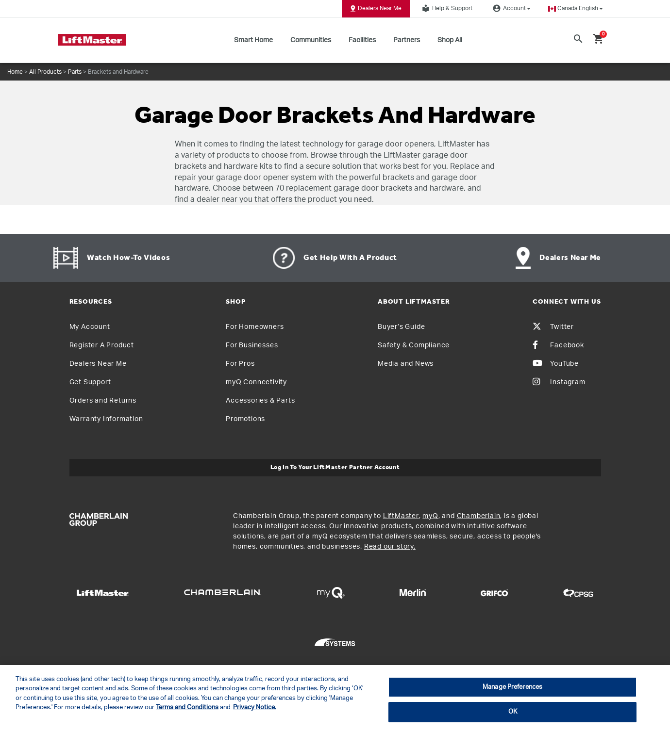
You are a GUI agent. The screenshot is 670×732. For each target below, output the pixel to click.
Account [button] (510, 8)
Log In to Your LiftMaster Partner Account (335, 467)
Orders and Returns (102, 400)
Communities (310, 40)
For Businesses (252, 345)
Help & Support (445, 8)
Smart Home (253, 40)
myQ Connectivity (256, 382)
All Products (45, 72)
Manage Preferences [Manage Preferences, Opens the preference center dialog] (512, 687)
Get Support (90, 382)
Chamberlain (479, 516)
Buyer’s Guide (401, 327)
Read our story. (390, 546)
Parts (75, 72)
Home (15, 72)
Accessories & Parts (260, 400)
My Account (89, 327)
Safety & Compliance (414, 345)
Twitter (553, 327)
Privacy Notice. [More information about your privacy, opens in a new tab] (254, 707)
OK (512, 712)
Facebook (558, 345)
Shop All (449, 40)
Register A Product (101, 345)
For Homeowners (255, 327)
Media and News (406, 363)
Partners (406, 40)
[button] (575, 8)
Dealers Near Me (376, 8)
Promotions (245, 419)
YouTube (556, 363)
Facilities (362, 40)
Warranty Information (106, 419)
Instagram (559, 382)
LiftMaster (401, 516)
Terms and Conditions (187, 707)
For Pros (240, 363)
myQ (430, 516)
